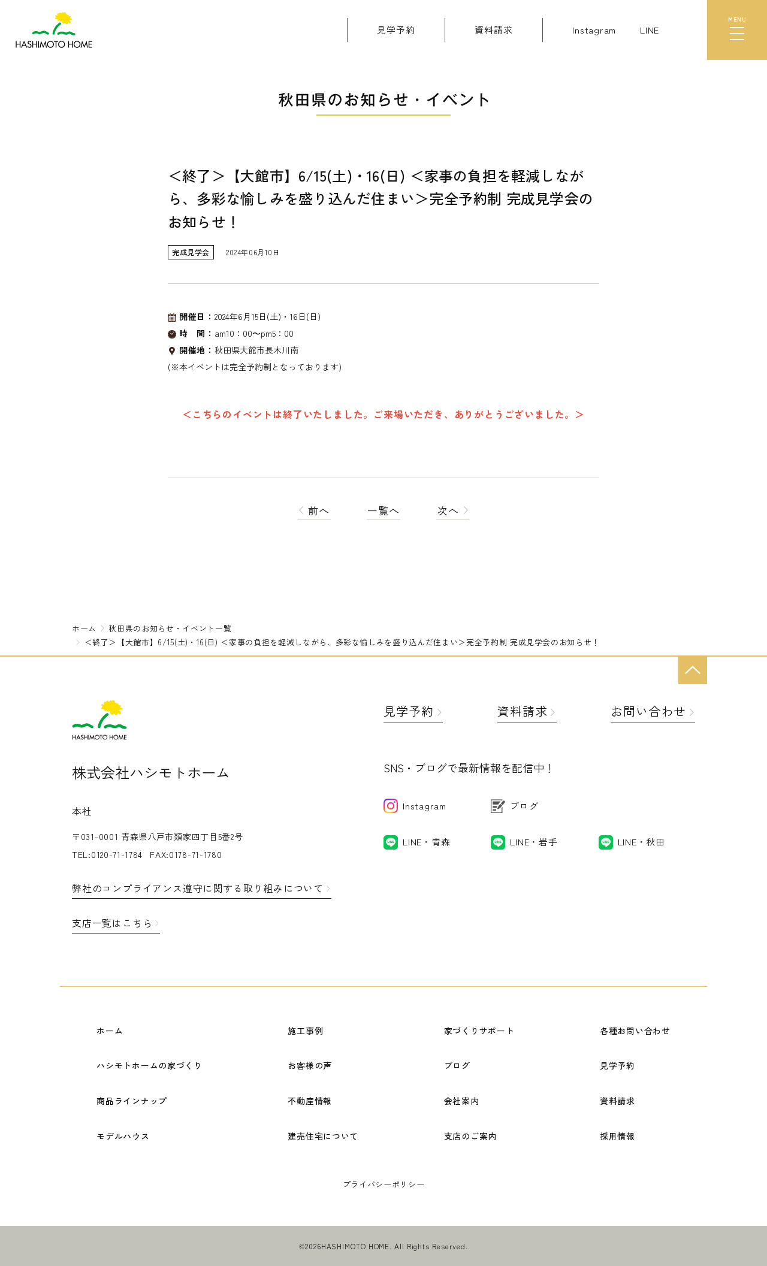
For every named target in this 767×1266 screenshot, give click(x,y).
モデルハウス (122, 1136)
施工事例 (305, 1031)
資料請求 (522, 711)
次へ (452, 510)
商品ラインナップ (131, 1101)
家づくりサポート (479, 1031)
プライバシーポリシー (384, 1184)
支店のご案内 (470, 1136)
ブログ (457, 1065)
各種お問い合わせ (635, 1031)
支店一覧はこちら (112, 922)
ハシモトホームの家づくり (149, 1065)
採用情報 (617, 1136)
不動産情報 (310, 1101)
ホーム (109, 1031)
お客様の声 (310, 1065)
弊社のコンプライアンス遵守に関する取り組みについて (198, 888)
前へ (314, 510)
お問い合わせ (648, 711)
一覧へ (383, 510)
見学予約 (409, 711)
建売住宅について (323, 1136)
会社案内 (461, 1101)
